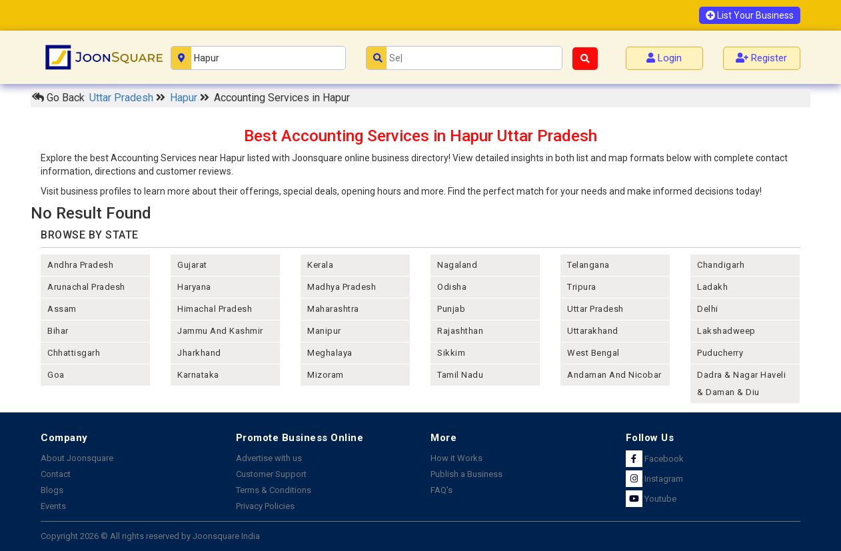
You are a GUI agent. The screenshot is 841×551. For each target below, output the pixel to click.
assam (62, 309)
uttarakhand (592, 331)
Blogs (52, 490)
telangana (588, 265)
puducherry (720, 353)
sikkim (451, 353)
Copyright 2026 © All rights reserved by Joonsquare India (150, 536)
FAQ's (441, 490)
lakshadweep (726, 331)
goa (56, 375)
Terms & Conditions (273, 490)
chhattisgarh (73, 353)
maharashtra (333, 309)
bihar (58, 331)
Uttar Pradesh (122, 97)
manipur (324, 331)
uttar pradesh (595, 309)
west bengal (593, 353)
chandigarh (720, 265)
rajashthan (460, 331)
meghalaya (330, 353)
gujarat (192, 265)
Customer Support (271, 474)
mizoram (325, 375)
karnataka (198, 375)
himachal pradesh (214, 309)
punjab (451, 309)
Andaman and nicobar (614, 375)
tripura (581, 287)
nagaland (457, 265)
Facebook (655, 459)
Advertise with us (269, 458)
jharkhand (199, 353)
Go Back (58, 97)
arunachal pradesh (86, 287)
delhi (707, 309)
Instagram (654, 479)
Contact (56, 474)
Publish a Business (466, 474)
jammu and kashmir (220, 331)
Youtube (651, 499)
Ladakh (712, 287)
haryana (194, 287)
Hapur (185, 97)
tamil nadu (460, 375)
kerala (320, 265)
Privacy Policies (265, 506)
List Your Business (750, 15)
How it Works (456, 458)
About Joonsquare (77, 458)
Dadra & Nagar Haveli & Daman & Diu (741, 383)
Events (53, 506)
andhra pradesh (80, 265)
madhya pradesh (341, 287)
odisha (451, 287)
